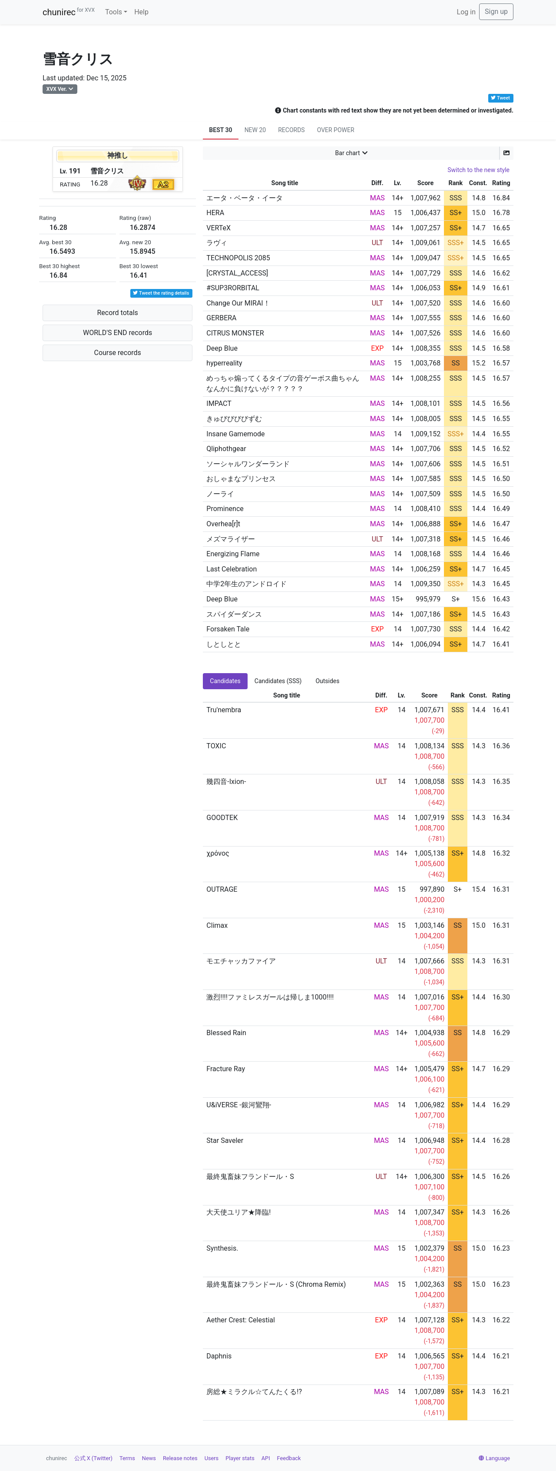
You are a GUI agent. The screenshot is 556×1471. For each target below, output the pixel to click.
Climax (217, 925)
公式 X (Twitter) (93, 1458)
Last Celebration (231, 569)
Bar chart (347, 152)
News (149, 1458)
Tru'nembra (223, 710)
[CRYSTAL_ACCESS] (237, 273)
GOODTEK (222, 818)
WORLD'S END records (117, 333)
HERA (215, 213)
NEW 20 (255, 129)
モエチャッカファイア (241, 961)
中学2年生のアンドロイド (246, 584)
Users (212, 1458)
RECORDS (291, 129)
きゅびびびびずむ (234, 419)
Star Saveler (224, 1140)
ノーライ (220, 494)
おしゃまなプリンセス (241, 479)
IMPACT (218, 403)
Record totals (117, 313)
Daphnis (219, 1356)
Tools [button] (113, 12)
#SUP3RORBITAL (232, 288)
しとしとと (223, 644)
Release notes (180, 1458)
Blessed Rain (226, 1033)
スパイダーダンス (234, 614)
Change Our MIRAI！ (238, 303)
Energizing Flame (232, 554)
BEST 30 (220, 129)
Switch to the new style (478, 169)
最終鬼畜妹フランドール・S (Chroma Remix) (276, 1284)
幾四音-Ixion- (226, 781)
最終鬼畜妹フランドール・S (250, 1176)
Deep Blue (222, 348)
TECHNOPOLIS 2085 (238, 258)
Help (141, 12)
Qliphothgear (226, 449)
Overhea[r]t (223, 524)
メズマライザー (230, 539)
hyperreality (224, 363)
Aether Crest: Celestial (240, 1320)
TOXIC (216, 746)
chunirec (69, 12)
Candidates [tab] (225, 680)
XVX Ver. (56, 89)
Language (494, 1458)
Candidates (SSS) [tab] (278, 680)
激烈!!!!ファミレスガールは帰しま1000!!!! (270, 997)
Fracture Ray (225, 1069)
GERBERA (221, 318)
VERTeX (218, 228)
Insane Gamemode (235, 434)
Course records (117, 353)
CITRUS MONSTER (235, 333)
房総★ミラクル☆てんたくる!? (254, 1392)
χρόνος (217, 853)
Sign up (496, 11)
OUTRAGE (221, 889)
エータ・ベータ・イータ (244, 198)
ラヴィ (216, 243)
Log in (466, 12)
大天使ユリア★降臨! (238, 1212)
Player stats (240, 1458)
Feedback (289, 1458)
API (265, 1458)
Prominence (224, 509)
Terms (127, 1458)
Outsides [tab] (327, 680)
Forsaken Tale (227, 629)
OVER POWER (335, 129)
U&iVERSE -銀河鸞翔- (238, 1105)
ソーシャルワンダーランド (248, 464)
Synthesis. (222, 1248)
